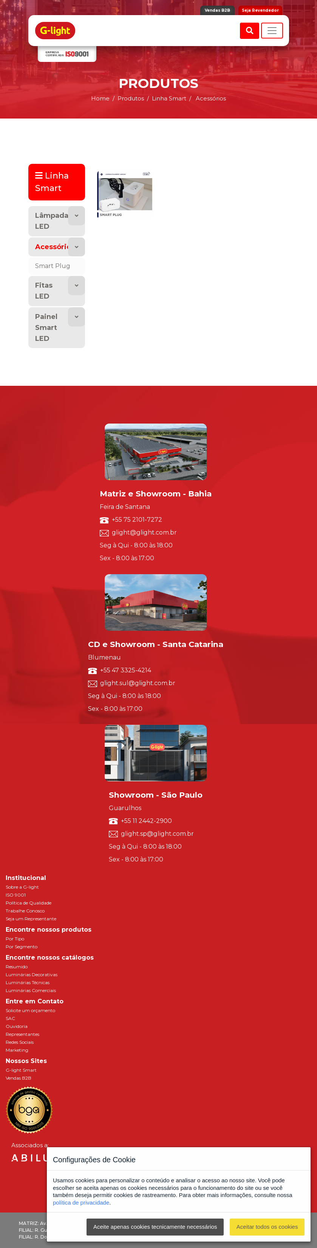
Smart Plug (52, 266)
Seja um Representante (31, 918)
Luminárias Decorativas (31, 974)
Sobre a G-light (22, 887)
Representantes (22, 1034)
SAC (10, 1018)
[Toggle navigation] (272, 31)
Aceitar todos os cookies (267, 1226)
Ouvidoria (17, 1026)
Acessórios (55, 247)
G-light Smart (21, 1070)
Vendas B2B (217, 10)
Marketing (17, 1050)
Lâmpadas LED (53, 221)
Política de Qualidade (28, 903)
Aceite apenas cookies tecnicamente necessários (155, 1226)
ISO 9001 (16, 895)
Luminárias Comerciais (31, 990)
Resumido (17, 966)
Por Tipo (15, 938)
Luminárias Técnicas (27, 982)
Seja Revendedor (260, 10)
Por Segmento (21, 946)
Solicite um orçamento (30, 1010)
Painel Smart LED (46, 328)
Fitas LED (44, 290)
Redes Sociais (20, 1042)
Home (100, 98)
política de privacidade (81, 1202)
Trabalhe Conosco (25, 911)
